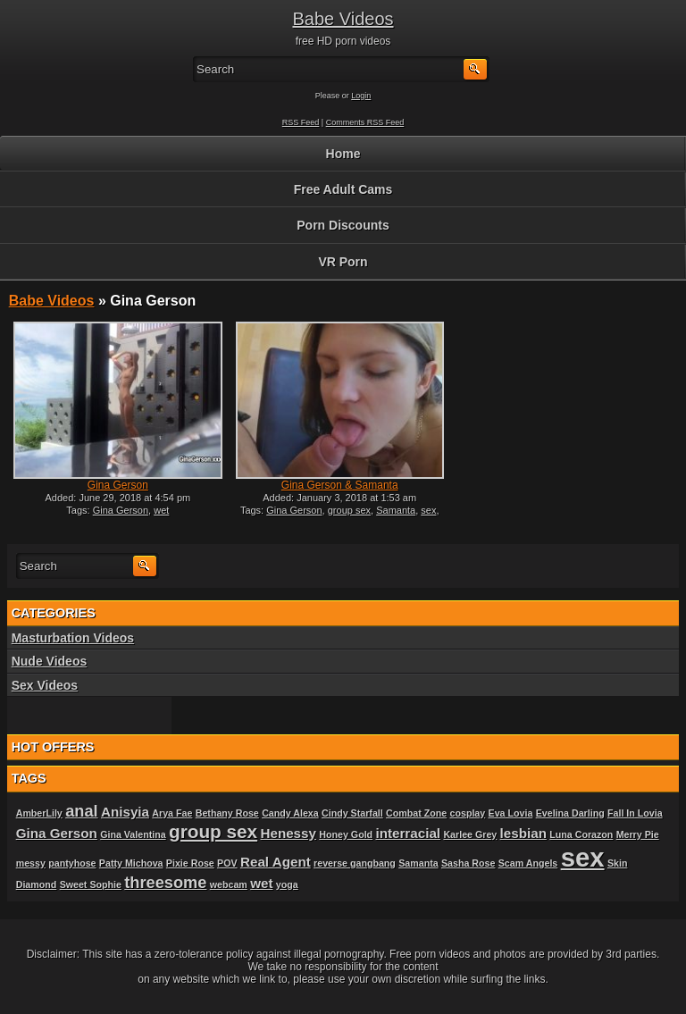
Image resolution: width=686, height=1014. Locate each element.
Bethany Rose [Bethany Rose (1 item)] (227, 813)
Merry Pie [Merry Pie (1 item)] (637, 834)
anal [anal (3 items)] (81, 810)
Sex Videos (45, 685)
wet (161, 510)
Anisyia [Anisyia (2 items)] (125, 811)
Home (343, 154)
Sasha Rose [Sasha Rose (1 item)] (468, 863)
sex (428, 510)
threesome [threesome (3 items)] (165, 882)
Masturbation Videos (73, 638)
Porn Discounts (343, 225)
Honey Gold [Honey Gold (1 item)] (345, 834)
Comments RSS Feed (365, 122)
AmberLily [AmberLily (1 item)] (39, 813)
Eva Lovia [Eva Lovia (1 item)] (511, 813)
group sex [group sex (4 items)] (213, 831)
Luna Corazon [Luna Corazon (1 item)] (581, 834)
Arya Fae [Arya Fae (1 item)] (172, 813)
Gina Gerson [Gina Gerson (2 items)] (56, 833)
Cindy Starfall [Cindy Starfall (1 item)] (352, 813)
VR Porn (342, 262)
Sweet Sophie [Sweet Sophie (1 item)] (90, 884)
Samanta (395, 510)
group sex (349, 510)
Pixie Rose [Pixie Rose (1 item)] (190, 863)
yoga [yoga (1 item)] (287, 884)
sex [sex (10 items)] (583, 857)
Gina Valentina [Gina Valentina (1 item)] (132, 834)
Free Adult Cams (343, 189)
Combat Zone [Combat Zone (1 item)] (416, 813)
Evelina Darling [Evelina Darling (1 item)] (570, 813)
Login (361, 95)
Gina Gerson (118, 485)
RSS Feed (301, 122)
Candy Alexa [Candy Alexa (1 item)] (290, 813)
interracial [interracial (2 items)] (407, 833)
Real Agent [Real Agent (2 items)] (275, 861)
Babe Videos (342, 19)
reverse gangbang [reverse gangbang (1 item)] (355, 863)
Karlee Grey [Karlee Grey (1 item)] (470, 834)
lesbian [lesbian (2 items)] (523, 833)
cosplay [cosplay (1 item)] (468, 813)
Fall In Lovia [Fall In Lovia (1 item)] (635, 813)
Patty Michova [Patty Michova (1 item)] (131, 863)
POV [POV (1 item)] (227, 863)
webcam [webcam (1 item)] (228, 884)
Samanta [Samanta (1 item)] (418, 863)
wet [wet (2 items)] (261, 883)
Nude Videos (50, 661)
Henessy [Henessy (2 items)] (287, 833)
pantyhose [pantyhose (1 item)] (72, 863)
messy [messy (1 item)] (31, 863)
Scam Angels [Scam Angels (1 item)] (528, 863)
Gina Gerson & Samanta (339, 485)
